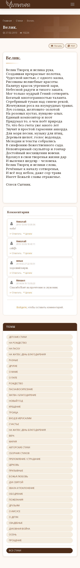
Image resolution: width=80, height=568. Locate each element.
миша (19, 260)
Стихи (19, 20)
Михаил (20, 280)
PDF (71, 45)
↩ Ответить (15, 233)
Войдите (22, 307)
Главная (7, 20)
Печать (56, 45)
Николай (21, 221)
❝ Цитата (27, 233)
